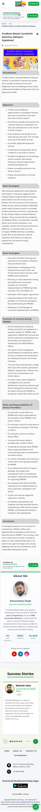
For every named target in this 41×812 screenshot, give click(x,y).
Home (4, 24)
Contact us (31, 751)
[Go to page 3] (15, 741)
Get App (33, 565)
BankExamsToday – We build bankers (24, 800)
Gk (10, 24)
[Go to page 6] (21, 741)
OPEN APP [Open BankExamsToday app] (33, 4)
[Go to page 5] (19, 741)
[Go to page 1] (10, 742)
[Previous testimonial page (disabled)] (5, 741)
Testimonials (20, 756)
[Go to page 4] (17, 741)
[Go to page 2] (12, 741)
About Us (17, 751)
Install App (32, 16)
